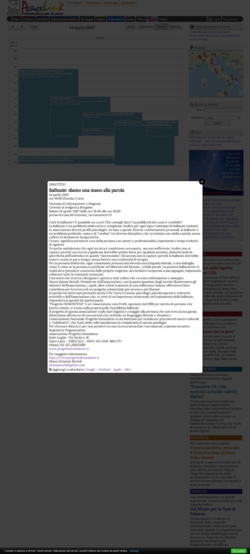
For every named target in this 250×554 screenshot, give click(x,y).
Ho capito (239, 550)
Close (202, 182)
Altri (128, 369)
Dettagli (134, 550)
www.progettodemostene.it (69, 349)
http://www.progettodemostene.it (74, 358)
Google (90, 369)
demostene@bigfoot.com (67, 365)
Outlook (104, 369)
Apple (117, 369)
